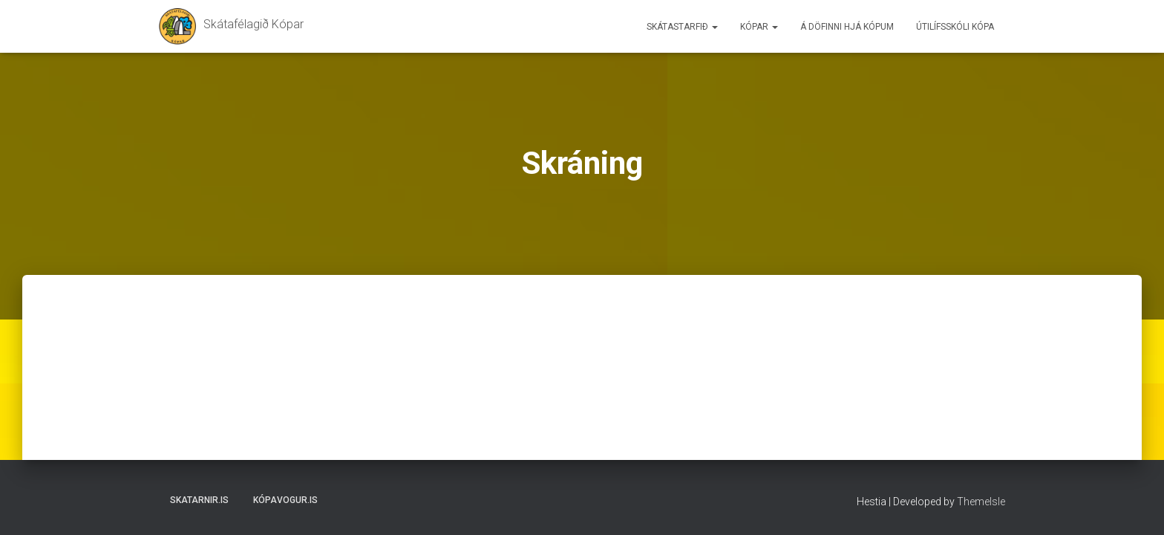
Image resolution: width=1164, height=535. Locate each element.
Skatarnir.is (199, 500)
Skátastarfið (682, 27)
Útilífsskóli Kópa (955, 27)
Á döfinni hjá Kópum (847, 27)
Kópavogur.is (285, 500)
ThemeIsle (981, 502)
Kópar (759, 27)
